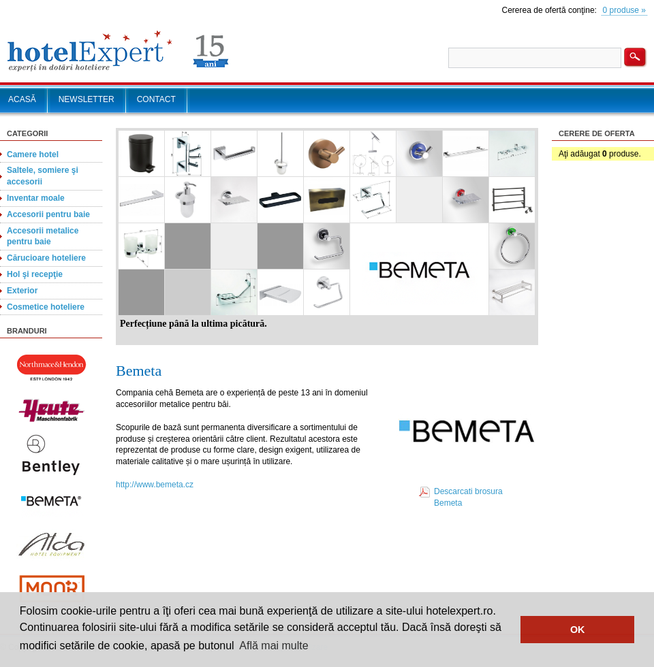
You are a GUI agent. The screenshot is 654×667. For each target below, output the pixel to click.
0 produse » (624, 10)
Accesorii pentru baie (48, 214)
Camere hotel (33, 154)
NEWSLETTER (86, 99)
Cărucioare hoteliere (46, 258)
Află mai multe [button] (273, 645)
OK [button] (577, 629)
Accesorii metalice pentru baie (42, 236)
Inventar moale (36, 198)
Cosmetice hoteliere (45, 307)
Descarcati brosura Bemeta (468, 497)
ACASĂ (22, 99)
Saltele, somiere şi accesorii (42, 175)
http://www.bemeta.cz (154, 484)
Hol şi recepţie (35, 274)
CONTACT (156, 99)
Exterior (22, 290)
